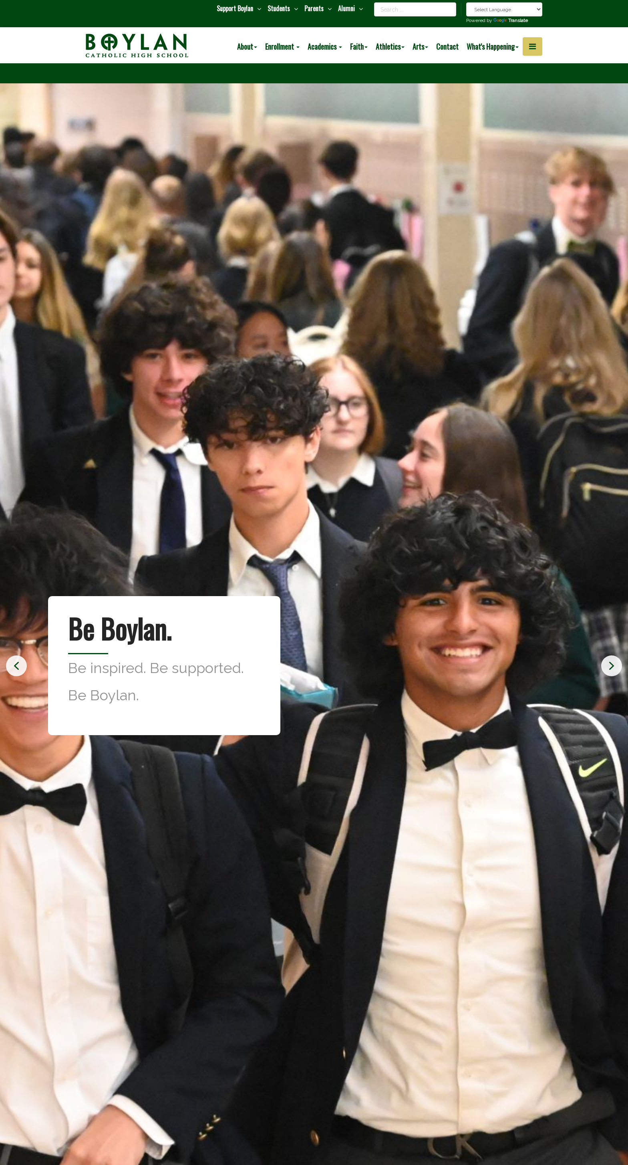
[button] (16, 665)
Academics (325, 46)
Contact (447, 46)
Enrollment (282, 46)
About (247, 46)
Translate (510, 20)
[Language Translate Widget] (504, 9)
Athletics (390, 46)
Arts (420, 46)
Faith (359, 46)
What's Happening (493, 46)
